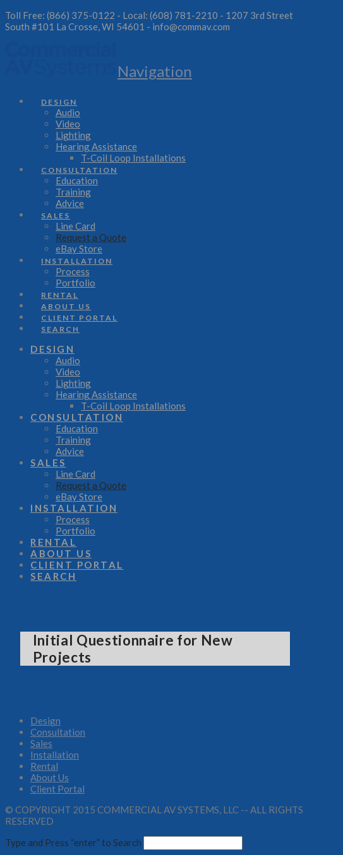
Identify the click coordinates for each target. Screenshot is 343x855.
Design (45, 720)
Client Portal (57, 788)
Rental (44, 766)
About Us (49, 777)
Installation (54, 754)
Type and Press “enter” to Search (73, 842)
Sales (41, 743)
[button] (154, 71)
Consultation (57, 732)
